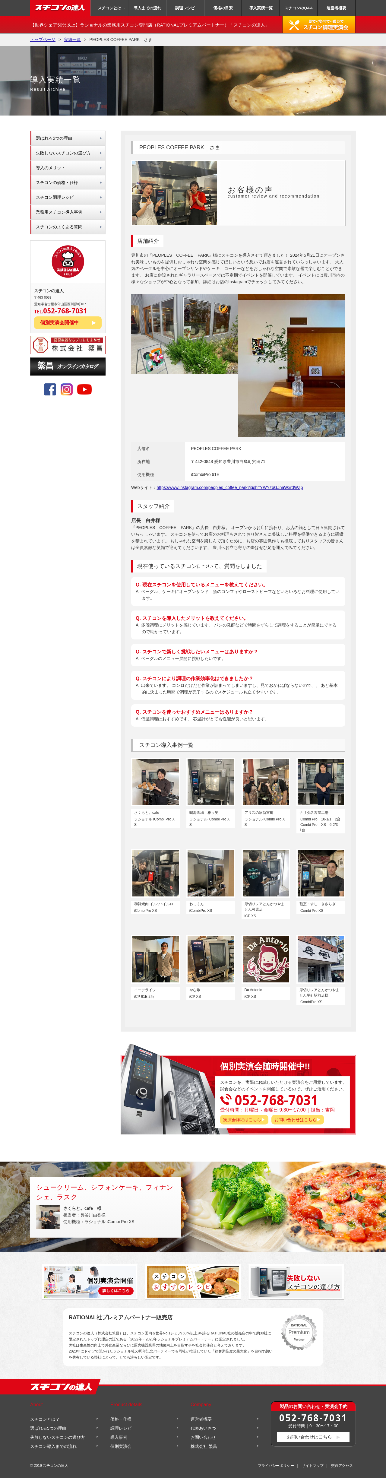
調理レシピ (185, 8)
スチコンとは (109, 8)
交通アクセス (342, 1466)
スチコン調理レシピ (55, 197)
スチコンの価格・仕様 (57, 182)
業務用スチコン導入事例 (59, 212)
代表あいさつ (203, 1428)
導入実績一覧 (261, 8)
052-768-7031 (313, 1417)
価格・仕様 (120, 1419)
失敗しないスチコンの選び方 (63, 153)
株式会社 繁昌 (204, 1446)
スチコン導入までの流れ (53, 1446)
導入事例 (118, 1437)
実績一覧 (72, 39)
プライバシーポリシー (276, 1466)
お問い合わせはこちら (295, 1119)
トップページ (42, 39)
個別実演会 (120, 1446)
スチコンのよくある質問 (59, 226)
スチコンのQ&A (298, 8)
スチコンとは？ (45, 1419)
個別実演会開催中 (59, 322)
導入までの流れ (147, 8)
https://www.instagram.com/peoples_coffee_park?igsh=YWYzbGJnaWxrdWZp (230, 487)
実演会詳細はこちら (242, 1119)
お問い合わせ (203, 1437)
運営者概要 (336, 8)
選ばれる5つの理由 (54, 138)
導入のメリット (50, 167)
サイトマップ (313, 1466)
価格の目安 (223, 8)
